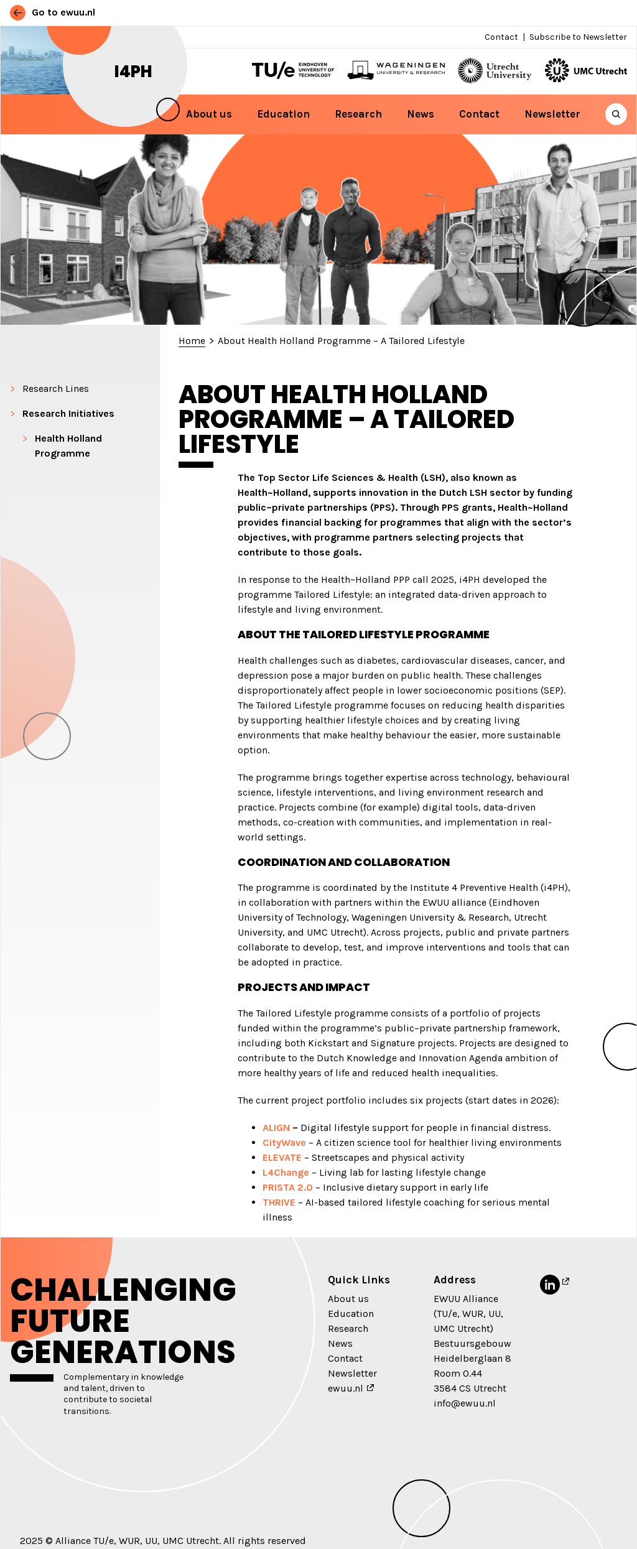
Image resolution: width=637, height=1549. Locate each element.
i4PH (133, 71)
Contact (501, 37)
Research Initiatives (68, 413)
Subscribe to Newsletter (578, 37)
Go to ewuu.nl (52, 12)
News (420, 114)
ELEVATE (282, 1157)
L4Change (286, 1172)
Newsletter (552, 114)
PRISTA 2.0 (288, 1187)
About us (209, 114)
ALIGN (276, 1127)
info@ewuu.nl (465, 1403)
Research (358, 114)
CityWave (284, 1142)
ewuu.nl (345, 1388)
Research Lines (55, 388)
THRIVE (279, 1202)
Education (283, 114)
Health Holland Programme (68, 445)
